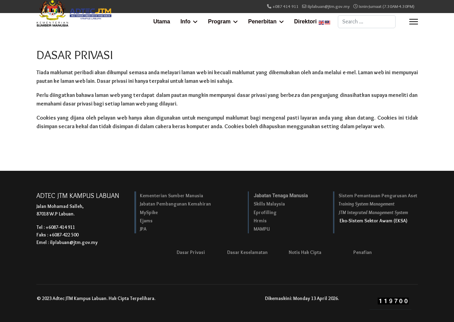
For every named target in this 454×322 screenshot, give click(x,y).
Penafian (362, 252)
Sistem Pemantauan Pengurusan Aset (378, 195)
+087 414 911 (286, 6)
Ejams (146, 221)
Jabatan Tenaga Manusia (281, 195)
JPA (143, 229)
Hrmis (260, 221)
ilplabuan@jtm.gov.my (329, 6)
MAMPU (262, 229)
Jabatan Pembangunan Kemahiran (175, 204)
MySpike (149, 212)
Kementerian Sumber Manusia (171, 195)
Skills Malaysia (269, 204)
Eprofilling (265, 212)
